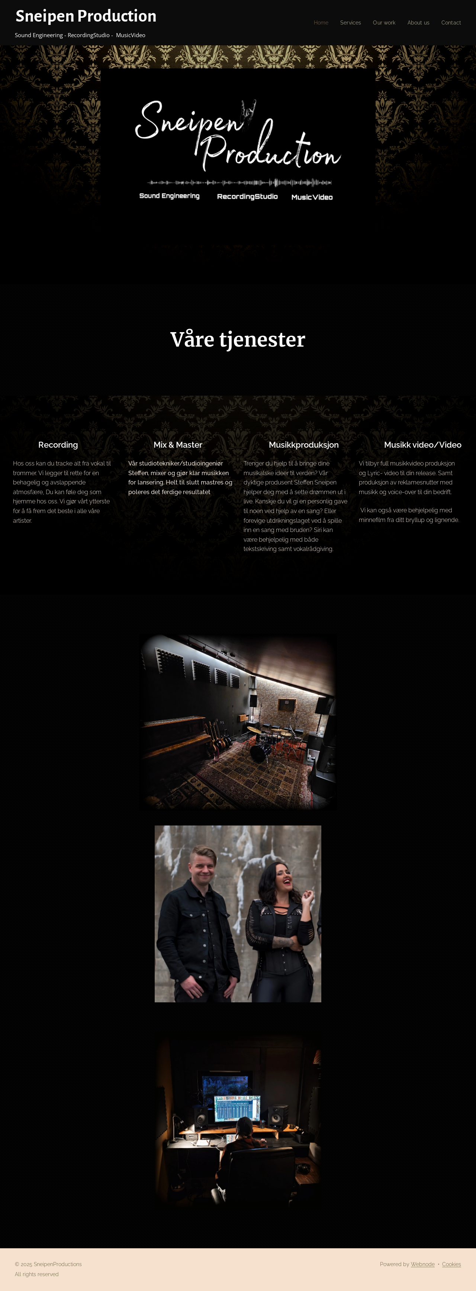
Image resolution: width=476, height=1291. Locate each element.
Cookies (451, 1264)
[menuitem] (316, 22)
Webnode (423, 1264)
